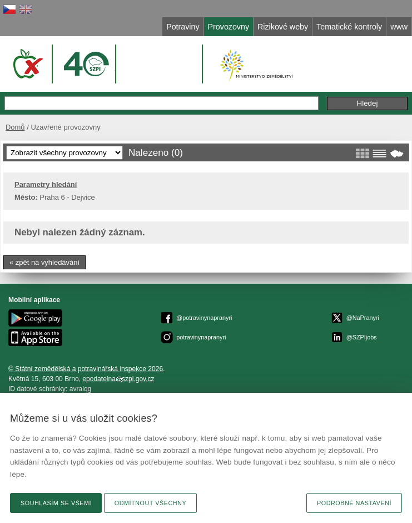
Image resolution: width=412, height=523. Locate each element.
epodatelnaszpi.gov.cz (118, 379)
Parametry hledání (45, 184)
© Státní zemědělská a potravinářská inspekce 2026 (85, 369)
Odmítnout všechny (150, 503)
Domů (15, 127)
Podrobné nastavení (354, 503)
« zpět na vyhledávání (44, 262)
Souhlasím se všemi (56, 503)
